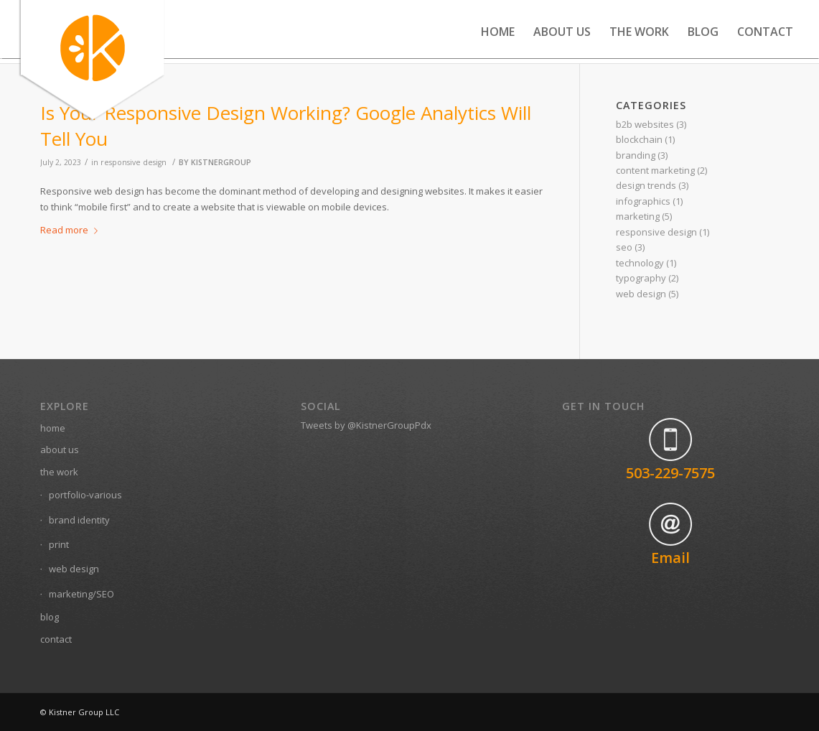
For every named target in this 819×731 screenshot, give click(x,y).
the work (59, 471)
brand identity (79, 519)
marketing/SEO (81, 593)
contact (56, 639)
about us (59, 449)
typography (641, 277)
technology (640, 262)
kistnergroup (221, 162)
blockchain (639, 139)
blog (49, 616)
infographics (643, 201)
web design (641, 293)
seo (624, 247)
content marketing (655, 170)
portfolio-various (85, 494)
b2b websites (645, 124)
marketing (638, 216)
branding (635, 155)
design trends (646, 185)
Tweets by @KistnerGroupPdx (366, 425)
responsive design (133, 162)
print (59, 544)
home (52, 428)
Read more (71, 229)
